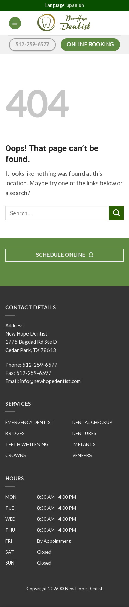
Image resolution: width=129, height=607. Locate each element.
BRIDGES (15, 433)
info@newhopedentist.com (50, 381)
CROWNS (15, 455)
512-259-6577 (39, 365)
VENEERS (82, 455)
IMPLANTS (84, 444)
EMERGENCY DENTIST (29, 422)
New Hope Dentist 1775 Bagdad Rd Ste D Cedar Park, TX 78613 (31, 341)
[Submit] (116, 213)
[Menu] (15, 23)
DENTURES (84, 433)
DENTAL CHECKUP (92, 422)
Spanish (75, 5)
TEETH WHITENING (27, 444)
